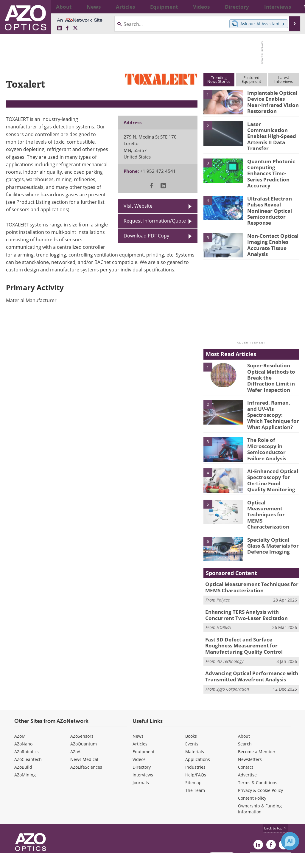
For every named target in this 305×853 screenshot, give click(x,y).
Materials (194, 711)
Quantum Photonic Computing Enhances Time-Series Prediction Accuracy (272, 163)
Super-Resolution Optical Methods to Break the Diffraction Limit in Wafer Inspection (271, 359)
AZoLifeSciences (86, 727)
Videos (139, 719)
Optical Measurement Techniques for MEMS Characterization (272, 480)
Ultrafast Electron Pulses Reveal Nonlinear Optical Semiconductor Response (267, 196)
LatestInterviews (283, 79)
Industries (195, 727)
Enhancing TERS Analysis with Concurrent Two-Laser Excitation (251, 579)
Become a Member (257, 711)
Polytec (223, 565)
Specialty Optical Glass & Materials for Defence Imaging (273, 511)
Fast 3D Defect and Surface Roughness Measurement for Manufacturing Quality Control (251, 608)
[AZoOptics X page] (75, 28)
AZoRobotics (26, 711)
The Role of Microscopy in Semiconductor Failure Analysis (273, 418)
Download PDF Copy (146, 235)
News (138, 696)
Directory (142, 727)
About (244, 696)
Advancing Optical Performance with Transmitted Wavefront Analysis (247, 637)
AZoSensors (82, 696)
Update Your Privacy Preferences (51, 845)
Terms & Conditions (257, 742)
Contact (245, 727)
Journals (141, 742)
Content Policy (252, 758)
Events (191, 704)
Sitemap (193, 742)
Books (191, 696)
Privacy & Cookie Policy (260, 750)
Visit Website (138, 206)
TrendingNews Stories (218, 79)
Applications (197, 719)
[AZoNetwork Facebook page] (67, 28)
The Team (195, 750)
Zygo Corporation (233, 649)
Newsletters (250, 719)
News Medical (84, 719)
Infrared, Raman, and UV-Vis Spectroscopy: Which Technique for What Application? (271, 390)
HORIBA (224, 591)
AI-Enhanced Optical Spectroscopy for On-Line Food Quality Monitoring (270, 452)
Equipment (144, 711)
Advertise (247, 735)
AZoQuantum (83, 704)
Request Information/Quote (155, 220)
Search (245, 704)
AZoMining (25, 735)
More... (290, 7)
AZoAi (76, 711)
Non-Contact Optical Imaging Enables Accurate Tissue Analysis (270, 227)
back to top (275, 788)
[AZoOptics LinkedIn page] (59, 28)
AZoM (20, 696)
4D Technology (230, 623)
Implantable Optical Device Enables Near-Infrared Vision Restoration (271, 101)
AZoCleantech (28, 719)
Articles (140, 704)
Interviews (143, 735)
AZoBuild (23, 727)
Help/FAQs (195, 735)
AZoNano (23, 704)
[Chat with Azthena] (290, 841)
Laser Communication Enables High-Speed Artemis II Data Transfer (272, 132)
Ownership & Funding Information (260, 769)
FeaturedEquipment (251, 79)
